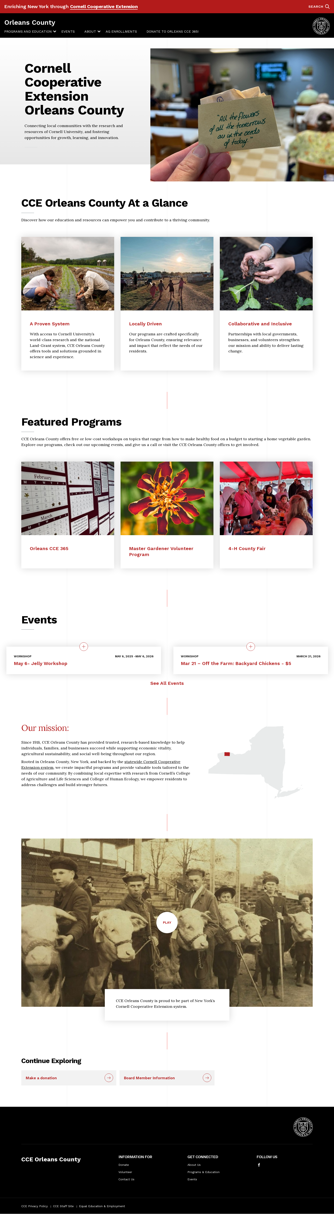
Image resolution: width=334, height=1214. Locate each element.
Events (68, 31)
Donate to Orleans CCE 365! (173, 31)
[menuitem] (28, 31)
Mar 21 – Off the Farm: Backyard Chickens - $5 (236, 663)
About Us (194, 1164)
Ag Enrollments (121, 31)
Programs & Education (203, 1172)
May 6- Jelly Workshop (40, 663)
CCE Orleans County (51, 1159)
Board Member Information (149, 1078)
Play (170, 926)
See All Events (167, 683)
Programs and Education (28, 31)
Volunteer (125, 1172)
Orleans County (29, 22)
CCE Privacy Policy (34, 1206)
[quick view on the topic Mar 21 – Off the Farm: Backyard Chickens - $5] (250, 646)
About (90, 31)
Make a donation (41, 1078)
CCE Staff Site (63, 1206)
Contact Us (126, 1179)
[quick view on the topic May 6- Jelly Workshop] (83, 646)
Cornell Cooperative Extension (104, 6)
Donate (123, 1164)
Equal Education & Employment (102, 1206)
